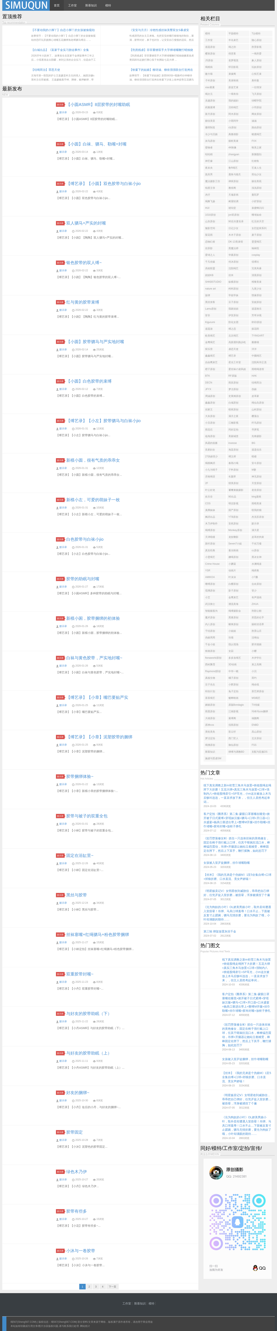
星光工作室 (234, 362)
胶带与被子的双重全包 (87, 816)
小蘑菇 (232, 563)
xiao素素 (210, 87)
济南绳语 (210, 476)
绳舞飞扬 (210, 201)
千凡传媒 (210, 261)
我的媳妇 (233, 100)
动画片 (232, 570)
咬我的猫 (257, 510)
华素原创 (233, 254)
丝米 (230, 275)
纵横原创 (233, 281)
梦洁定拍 (210, 738)
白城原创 (233, 402)
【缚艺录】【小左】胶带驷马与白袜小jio (103, 420)
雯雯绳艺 (257, 241)
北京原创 (257, 738)
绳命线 (255, 684)
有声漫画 (257, 597)
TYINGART (258, 335)
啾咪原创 (233, 624)
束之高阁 (257, 664)
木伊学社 (257, 657)
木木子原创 (234, 234)
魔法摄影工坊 (212, 181)
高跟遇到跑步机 (237, 342)
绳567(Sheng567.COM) (24, 1321)
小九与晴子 (211, 469)
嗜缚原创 (210, 584)
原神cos (209, 724)
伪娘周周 (210, 637)
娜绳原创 (233, 557)
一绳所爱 (257, 53)
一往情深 (257, 87)
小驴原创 (257, 201)
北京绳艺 (233, 335)
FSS (254, 745)
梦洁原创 (233, 389)
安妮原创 (257, 302)
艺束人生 (257, 167)
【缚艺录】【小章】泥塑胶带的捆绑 (99, 737)
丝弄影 (209, 248)
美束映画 (233, 80)
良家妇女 (210, 449)
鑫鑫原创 (210, 402)
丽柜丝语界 (258, 624)
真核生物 (210, 677)
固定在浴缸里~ (80, 855)
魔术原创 (210, 617)
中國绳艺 (257, 355)
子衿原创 (210, 80)
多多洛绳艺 (234, 657)
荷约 (254, 677)
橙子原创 (210, 369)
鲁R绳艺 (233, 167)
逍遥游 (209, 328)
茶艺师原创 (258, 691)
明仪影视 (233, 503)
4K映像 (232, 147)
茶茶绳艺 (210, 698)
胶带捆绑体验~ (80, 776)
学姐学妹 (233, 295)
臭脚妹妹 (210, 510)
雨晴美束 (257, 503)
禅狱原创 (233, 181)
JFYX (208, 389)
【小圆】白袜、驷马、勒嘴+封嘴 (96, 144)
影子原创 (233, 590)
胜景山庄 (257, 630)
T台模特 (256, 33)
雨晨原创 (210, 711)
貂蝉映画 (233, 698)
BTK (207, 375)
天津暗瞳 (210, 537)
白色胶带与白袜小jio (84, 539)
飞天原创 (257, 93)
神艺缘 (209, 161)
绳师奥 (255, 570)
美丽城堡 (233, 436)
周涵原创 (210, 396)
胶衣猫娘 (257, 644)
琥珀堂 (232, 208)
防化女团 (233, 322)
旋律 (207, 295)
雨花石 (209, 429)
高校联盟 (210, 268)
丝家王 (209, 409)
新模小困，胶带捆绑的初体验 (93, 618)
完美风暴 (257, 268)
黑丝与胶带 (76, 895)
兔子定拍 (233, 691)
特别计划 (210, 691)
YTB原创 (233, 516)
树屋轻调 (233, 201)
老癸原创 (257, 490)
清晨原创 (257, 275)
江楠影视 (233, 422)
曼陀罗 (255, 194)
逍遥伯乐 (257, 449)
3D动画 (232, 664)
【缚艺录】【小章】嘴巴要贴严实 (97, 697)
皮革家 (255, 396)
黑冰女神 (257, 557)
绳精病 (209, 67)
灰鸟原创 (210, 140)
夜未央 (209, 167)
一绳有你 (233, 93)
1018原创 (210, 214)
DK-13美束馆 (235, 241)
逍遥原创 (210, 47)
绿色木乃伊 (76, 1171)
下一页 (112, 1286)
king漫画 (256, 496)
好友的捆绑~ (77, 1092)
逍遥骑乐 (257, 308)
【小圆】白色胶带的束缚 (89, 381)
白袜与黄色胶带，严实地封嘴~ (94, 658)
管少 (254, 590)
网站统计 (85, 1326)
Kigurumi (210, 322)
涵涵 (254, 120)
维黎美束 (257, 281)
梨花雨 (209, 234)
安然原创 (233, 523)
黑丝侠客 (210, 302)
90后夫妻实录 (236, 221)
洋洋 (254, 349)
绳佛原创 (210, 745)
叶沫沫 (232, 577)
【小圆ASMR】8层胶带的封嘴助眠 (98, 104)
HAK (254, 375)
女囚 (230, 651)
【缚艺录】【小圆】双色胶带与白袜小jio (103, 183)
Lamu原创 (210, 308)
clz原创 (232, 127)
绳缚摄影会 (234, 610)
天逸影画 (233, 194)
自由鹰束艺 (211, 362)
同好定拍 (233, 429)
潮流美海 (233, 604)
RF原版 (232, 375)
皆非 (207, 315)
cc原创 (255, 550)
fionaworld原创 (213, 657)
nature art (210, 288)
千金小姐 (210, 644)
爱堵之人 (210, 254)
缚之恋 (232, 328)
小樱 (254, 651)
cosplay (256, 254)
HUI (207, 208)
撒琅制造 (210, 127)
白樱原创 (233, 584)
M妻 (254, 469)
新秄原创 (210, 543)
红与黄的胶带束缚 (82, 302)
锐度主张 (210, 187)
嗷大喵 (209, 73)
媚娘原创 (210, 704)
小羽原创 (257, 107)
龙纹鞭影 (233, 537)
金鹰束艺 (233, 597)
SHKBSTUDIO (213, 281)
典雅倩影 (233, 134)
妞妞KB (209, 275)
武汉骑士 (210, 604)
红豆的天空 (258, 221)
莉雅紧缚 (210, 107)
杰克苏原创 (258, 516)
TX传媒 (256, 704)
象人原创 (257, 60)
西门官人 (233, 738)
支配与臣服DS (260, 751)
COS (208, 503)
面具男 (209, 174)
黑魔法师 (233, 248)
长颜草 (232, 476)
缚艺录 (232, 355)
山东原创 (210, 221)
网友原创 (257, 114)
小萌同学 (233, 120)
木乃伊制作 (211, 523)
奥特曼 (255, 80)
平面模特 (233, 33)
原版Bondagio (236, 704)
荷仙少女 (257, 174)
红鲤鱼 (255, 161)
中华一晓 (233, 671)
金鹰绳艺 (210, 342)
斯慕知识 (91, 5)
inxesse (232, 443)
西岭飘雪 (210, 664)
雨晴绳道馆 (258, 369)
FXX (254, 140)
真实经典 (210, 550)
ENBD (255, 724)
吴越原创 (210, 100)
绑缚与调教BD (236, 751)
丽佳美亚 (210, 120)
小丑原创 (210, 422)
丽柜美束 (233, 140)
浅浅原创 (257, 187)
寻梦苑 (255, 429)
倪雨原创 (233, 724)
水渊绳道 (257, 563)
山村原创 (257, 409)
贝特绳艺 (233, 107)
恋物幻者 (210, 241)
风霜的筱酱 (211, 443)
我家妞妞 (233, 308)
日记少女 (233, 228)
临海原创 (210, 436)
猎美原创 (233, 483)
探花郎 (255, 328)
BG (253, 443)
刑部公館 (257, 610)
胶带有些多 (76, 1211)
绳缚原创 (210, 530)
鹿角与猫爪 (234, 174)
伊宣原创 (233, 315)
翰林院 (255, 248)
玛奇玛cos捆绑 (260, 711)
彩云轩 (232, 731)
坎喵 (230, 637)
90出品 (232, 496)
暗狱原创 (233, 409)
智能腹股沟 (211, 610)
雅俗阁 (232, 187)
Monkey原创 (235, 530)
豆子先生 (210, 684)
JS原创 (209, 60)
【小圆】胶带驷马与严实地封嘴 (95, 341)
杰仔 (207, 194)
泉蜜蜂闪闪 (258, 208)
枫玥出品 (210, 516)
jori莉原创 (233, 214)
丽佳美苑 (257, 181)
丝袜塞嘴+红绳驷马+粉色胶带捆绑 (97, 934)
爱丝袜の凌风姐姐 (237, 370)
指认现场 (233, 644)
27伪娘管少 (211, 456)
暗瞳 (254, 456)
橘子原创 (233, 677)
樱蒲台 (255, 416)
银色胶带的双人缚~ (84, 262)
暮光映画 (233, 550)
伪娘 (254, 389)
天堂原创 (257, 483)
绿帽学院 (257, 100)
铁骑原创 (210, 651)
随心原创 (257, 40)
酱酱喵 (255, 342)
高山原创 (257, 731)
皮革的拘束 (258, 537)
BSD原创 (257, 322)
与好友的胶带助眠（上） (89, 1053)
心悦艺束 (257, 73)
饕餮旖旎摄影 (235, 490)
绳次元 (209, 93)
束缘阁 (232, 73)
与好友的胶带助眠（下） (89, 1013)
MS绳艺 (256, 698)
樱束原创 (210, 53)
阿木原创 (233, 114)
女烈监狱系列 (259, 228)
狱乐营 (209, 349)
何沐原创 (233, 261)
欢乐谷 (209, 496)
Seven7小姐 (235, 543)
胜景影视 (257, 47)
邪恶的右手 (258, 617)
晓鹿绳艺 (257, 134)
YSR (207, 570)
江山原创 (233, 161)
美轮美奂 (210, 731)
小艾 (207, 597)
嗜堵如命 (257, 214)
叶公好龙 (210, 490)
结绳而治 (257, 382)
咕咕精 (209, 154)
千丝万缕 (257, 543)
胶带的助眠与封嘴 (82, 579)
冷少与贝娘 (211, 134)
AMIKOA (210, 577)
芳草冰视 (257, 315)
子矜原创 (233, 469)
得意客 (232, 53)
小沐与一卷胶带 (80, 1250)
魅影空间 (210, 228)
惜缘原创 (257, 295)
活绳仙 (255, 637)
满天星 (255, 530)
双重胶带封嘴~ (80, 974)
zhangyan (233, 154)
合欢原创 (257, 584)
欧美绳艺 (210, 335)
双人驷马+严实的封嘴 (86, 223)
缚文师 (232, 456)
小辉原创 (233, 684)
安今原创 (257, 463)
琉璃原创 (210, 590)
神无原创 (257, 476)
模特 (108, 5)
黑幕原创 (233, 617)
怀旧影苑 (233, 67)
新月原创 (210, 114)
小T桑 (255, 577)
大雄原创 (210, 718)
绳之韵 (232, 47)
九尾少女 (257, 288)
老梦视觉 (233, 60)
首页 (57, 5)
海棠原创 (233, 449)
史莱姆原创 (234, 396)
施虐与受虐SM (213, 758)
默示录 (61, 104)
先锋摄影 (257, 436)
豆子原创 (233, 302)
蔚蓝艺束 (233, 87)
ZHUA (255, 604)
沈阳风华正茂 (259, 362)
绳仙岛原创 (258, 402)
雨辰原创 (233, 382)
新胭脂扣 (257, 154)
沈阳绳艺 (233, 268)
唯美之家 (257, 147)
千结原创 (210, 630)
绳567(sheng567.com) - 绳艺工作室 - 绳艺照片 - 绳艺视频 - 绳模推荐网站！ (26, 5)
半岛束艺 (233, 40)
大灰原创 (210, 416)
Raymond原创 (213, 671)
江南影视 (233, 711)
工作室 (72, 5)
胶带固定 (74, 1132)
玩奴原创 (257, 67)
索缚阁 (232, 718)
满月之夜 (233, 416)
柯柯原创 (233, 288)
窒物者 (209, 147)
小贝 (254, 671)
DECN (208, 382)
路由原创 (257, 127)
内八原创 (210, 624)
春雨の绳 (233, 463)
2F (206, 483)
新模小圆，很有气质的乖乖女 (93, 460)
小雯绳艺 (210, 557)
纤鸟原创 (257, 422)
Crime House (212, 563)
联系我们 (69, 1326)
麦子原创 (257, 234)
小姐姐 (232, 630)
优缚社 (255, 261)
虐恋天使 (233, 349)
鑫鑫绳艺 (210, 355)
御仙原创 (233, 745)
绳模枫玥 (210, 463)
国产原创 (233, 510)
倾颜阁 (255, 718)
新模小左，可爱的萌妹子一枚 (93, 499)
